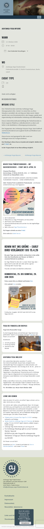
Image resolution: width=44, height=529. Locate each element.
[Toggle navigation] (39, 17)
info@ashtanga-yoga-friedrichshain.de (15, 487)
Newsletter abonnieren (13, 507)
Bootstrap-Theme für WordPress (25, 526)
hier (31, 281)
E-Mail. (23, 230)
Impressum (9, 499)
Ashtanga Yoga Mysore (13, 155)
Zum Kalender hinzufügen (14, 51)
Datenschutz (9, 503)
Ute (7, 83)
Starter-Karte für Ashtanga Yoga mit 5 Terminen (19, 421)
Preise (22, 446)
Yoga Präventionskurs (20, 227)
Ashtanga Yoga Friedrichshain (15, 67)
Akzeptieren (25, 523)
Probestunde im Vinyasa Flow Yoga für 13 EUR (18, 417)
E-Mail (6, 144)
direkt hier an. (17, 233)
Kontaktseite (9, 496)
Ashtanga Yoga (10, 526)
